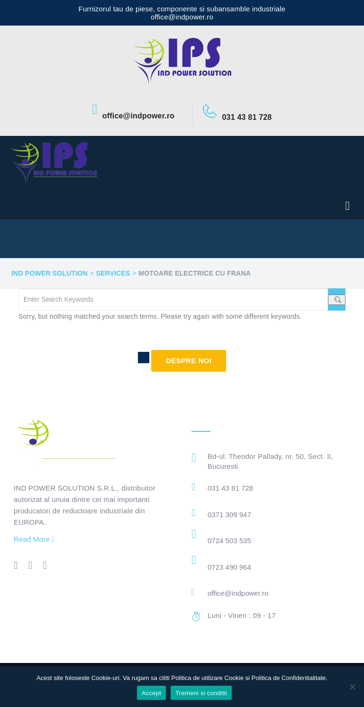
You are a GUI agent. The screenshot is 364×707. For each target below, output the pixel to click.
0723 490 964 (229, 567)
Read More (34, 539)
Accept (151, 693)
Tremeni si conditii (201, 693)
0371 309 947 (229, 514)
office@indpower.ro (238, 593)
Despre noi (189, 361)
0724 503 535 (229, 541)
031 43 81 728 (230, 488)
